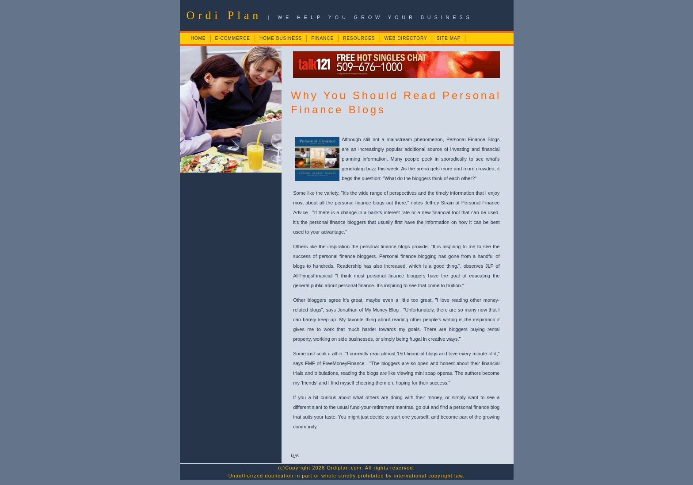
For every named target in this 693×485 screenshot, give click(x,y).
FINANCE (322, 38)
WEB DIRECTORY (406, 38)
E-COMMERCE (232, 38)
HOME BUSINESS (280, 38)
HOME (198, 38)
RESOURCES (359, 38)
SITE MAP (449, 38)
